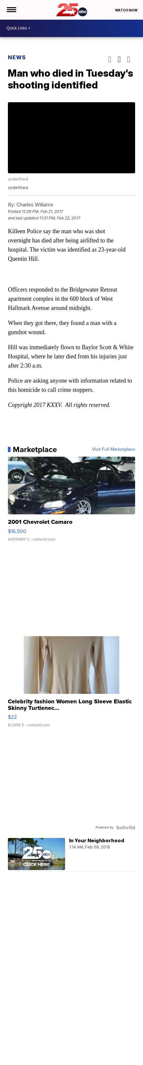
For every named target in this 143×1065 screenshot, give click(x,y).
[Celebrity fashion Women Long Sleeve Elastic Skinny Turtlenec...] (71, 685)
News (17, 57)
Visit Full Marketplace (113, 449)
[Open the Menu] (11, 10)
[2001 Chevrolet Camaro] (71, 502)
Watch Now (126, 10)
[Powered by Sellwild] (125, 827)
